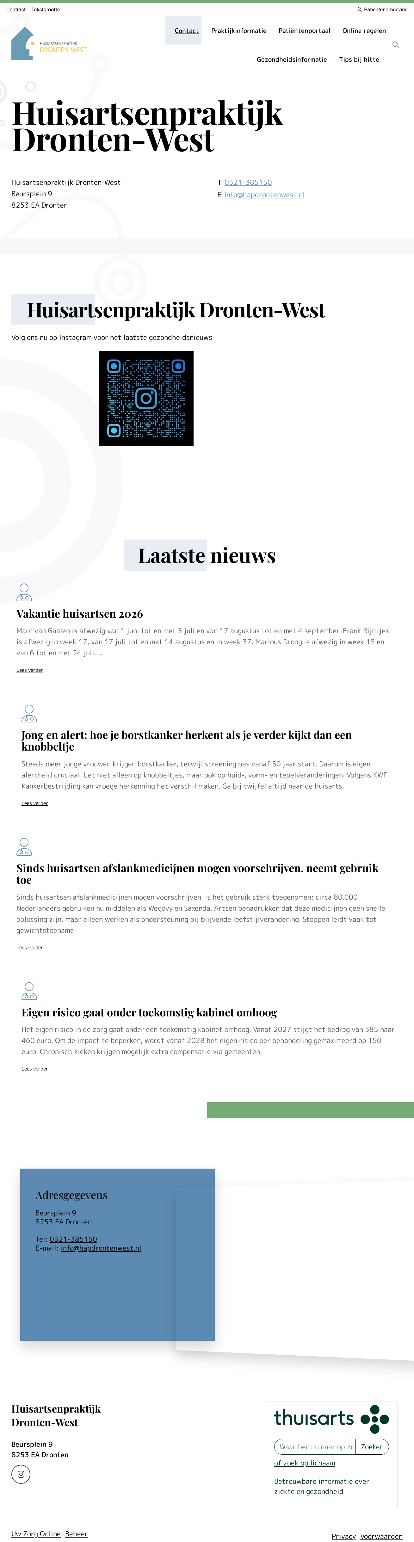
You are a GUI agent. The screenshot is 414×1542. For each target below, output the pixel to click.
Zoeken (372, 1446)
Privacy (344, 1536)
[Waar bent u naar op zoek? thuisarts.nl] (314, 1447)
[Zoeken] (396, 45)
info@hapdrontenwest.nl (264, 194)
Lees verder (29, 670)
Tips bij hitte (359, 59)
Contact (187, 30)
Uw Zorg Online (36, 1534)
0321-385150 (73, 1239)
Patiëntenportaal (305, 30)
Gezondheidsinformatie (292, 59)
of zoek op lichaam (304, 1463)
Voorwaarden (381, 1536)
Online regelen (364, 30)
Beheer (76, 1534)
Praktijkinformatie (239, 30)
